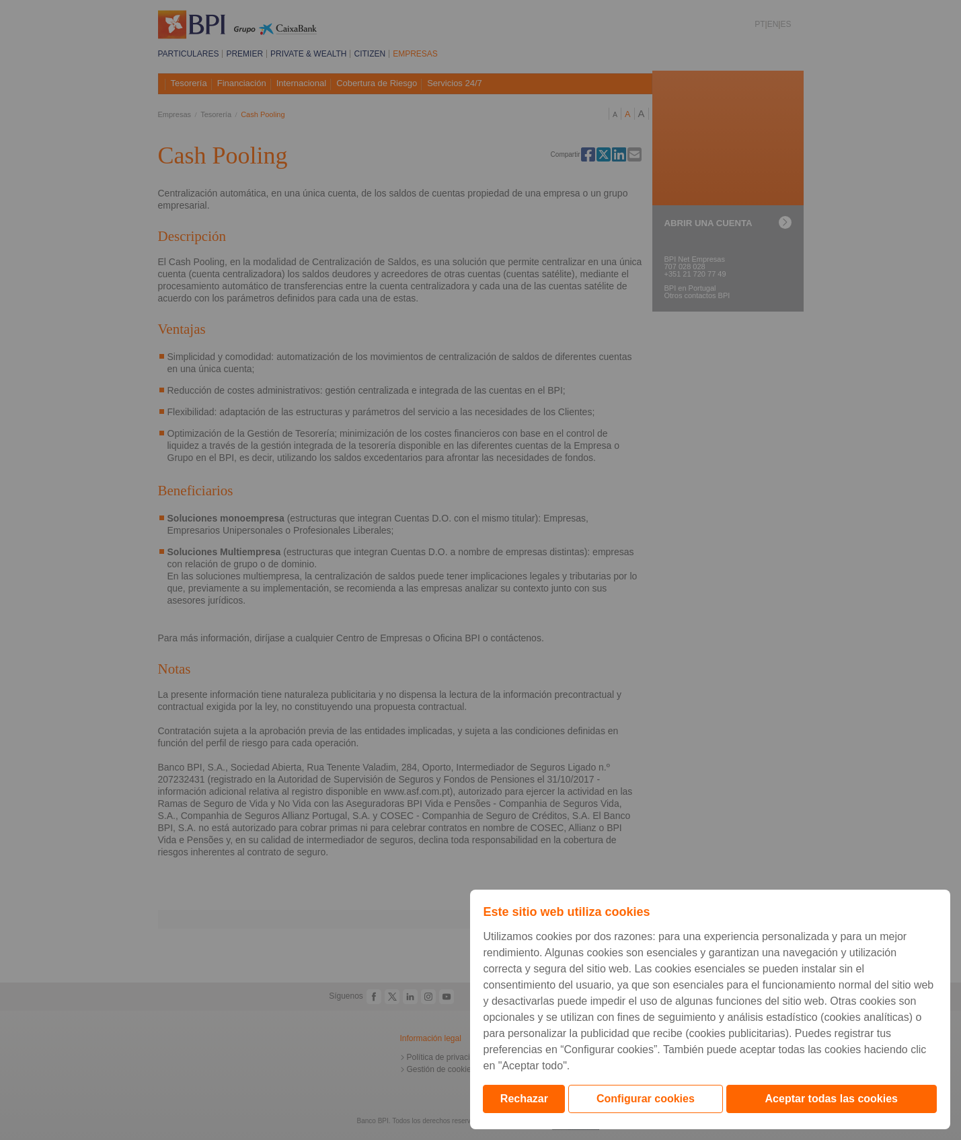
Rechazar (524, 1098)
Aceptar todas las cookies (831, 1098)
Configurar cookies (646, 1098)
